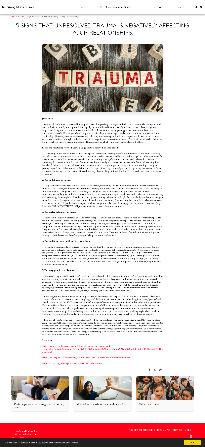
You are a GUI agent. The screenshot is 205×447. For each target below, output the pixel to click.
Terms (13, 437)
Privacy (21, 437)
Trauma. (21, 16)
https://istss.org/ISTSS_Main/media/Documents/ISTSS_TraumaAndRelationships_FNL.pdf (86, 357)
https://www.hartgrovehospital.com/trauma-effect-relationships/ (72, 363)
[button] (196, 7)
